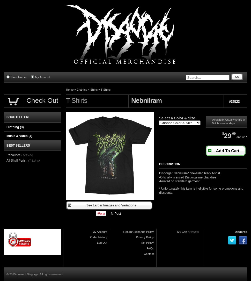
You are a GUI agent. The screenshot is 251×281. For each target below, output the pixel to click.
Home (69, 89)
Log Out (102, 242)
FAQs (150, 248)
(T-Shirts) (27, 155)
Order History (98, 237)
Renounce (13, 155)
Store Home (16, 77)
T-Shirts (105, 89)
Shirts (94, 89)
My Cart (182, 231)
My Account (40, 77)
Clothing (82, 89)
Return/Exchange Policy (138, 231)
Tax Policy (147, 242)
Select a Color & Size (177, 118)
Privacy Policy (145, 237)
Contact (149, 253)
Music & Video (19, 136)
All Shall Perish (16, 160)
